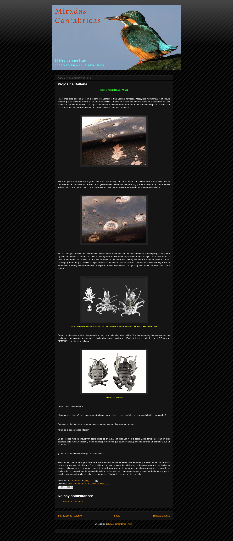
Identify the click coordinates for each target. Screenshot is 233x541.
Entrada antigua (161, 515)
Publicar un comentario (72, 501)
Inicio (117, 515)
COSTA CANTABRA (77, 483)
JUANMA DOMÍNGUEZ (99, 483)
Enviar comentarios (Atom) (120, 524)
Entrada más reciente (70, 515)
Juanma (75, 480)
